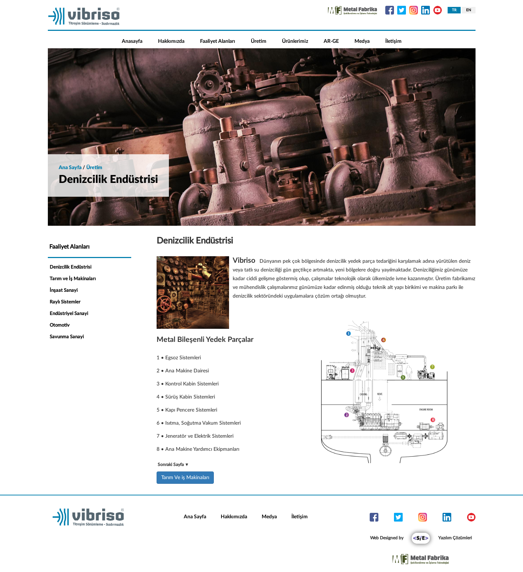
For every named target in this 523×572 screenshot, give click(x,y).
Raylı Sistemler (65, 302)
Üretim (258, 41)
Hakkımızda (171, 41)
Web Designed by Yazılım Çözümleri (421, 538)
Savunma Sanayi (67, 337)
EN (468, 10)
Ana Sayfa (195, 516)
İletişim (393, 41)
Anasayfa (132, 41)
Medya (362, 41)
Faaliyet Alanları (217, 41)
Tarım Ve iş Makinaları (185, 477)
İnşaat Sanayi (64, 290)
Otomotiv (60, 325)
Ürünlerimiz (295, 41)
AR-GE (331, 41)
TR (454, 10)
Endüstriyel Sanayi (69, 313)
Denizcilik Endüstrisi (70, 267)
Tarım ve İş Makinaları (73, 279)
